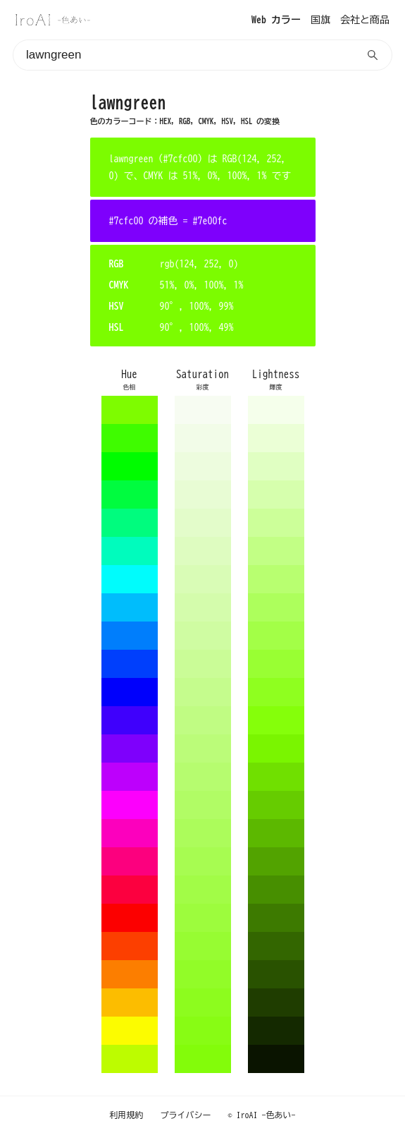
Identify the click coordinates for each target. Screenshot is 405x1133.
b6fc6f (203, 777)
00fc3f (129, 494)
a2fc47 (203, 890)
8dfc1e (203, 1002)
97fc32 (203, 946)
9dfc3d (203, 918)
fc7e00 (129, 974)
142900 (276, 1031)
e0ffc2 (276, 466)
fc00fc (129, 805)
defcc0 (203, 551)
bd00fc (129, 777)
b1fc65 (203, 805)
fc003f (129, 890)
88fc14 (203, 1031)
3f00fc (129, 720)
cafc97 (203, 664)
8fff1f (276, 692)
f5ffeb (276, 410)
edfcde (203, 466)
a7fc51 (203, 861)
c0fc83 (203, 720)
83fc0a (203, 1059)
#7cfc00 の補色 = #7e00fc (168, 221)
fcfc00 (129, 1031)
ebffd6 (276, 438)
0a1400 (276, 1059)
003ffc (129, 664)
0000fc (129, 692)
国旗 (320, 20)
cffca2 (203, 636)
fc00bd (129, 833)
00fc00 (129, 466)
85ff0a (276, 720)
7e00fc (129, 748)
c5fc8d (203, 692)
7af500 (276, 748)
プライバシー (186, 1114)
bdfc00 (129, 1059)
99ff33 (276, 664)
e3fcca (203, 523)
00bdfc (129, 607)
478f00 (276, 890)
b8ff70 (276, 579)
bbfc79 (203, 748)
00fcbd (129, 551)
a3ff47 (276, 636)
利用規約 (127, 1114)
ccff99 (276, 523)
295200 (276, 974)
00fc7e (129, 523)
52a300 (276, 861)
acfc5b (203, 833)
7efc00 (129, 410)
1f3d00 (276, 1002)
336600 (276, 946)
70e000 (276, 777)
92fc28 (203, 974)
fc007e (129, 861)
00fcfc (129, 579)
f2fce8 (203, 438)
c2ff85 (276, 551)
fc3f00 (129, 946)
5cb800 (276, 833)
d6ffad (276, 494)
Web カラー (276, 20)
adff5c (276, 607)
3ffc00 (129, 438)
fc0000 (129, 918)
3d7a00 (276, 918)
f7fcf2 (203, 410)
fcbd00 (129, 1002)
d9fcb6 (203, 579)
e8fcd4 (203, 494)
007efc (129, 636)
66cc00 (276, 805)
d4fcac (203, 607)
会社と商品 (365, 20)
